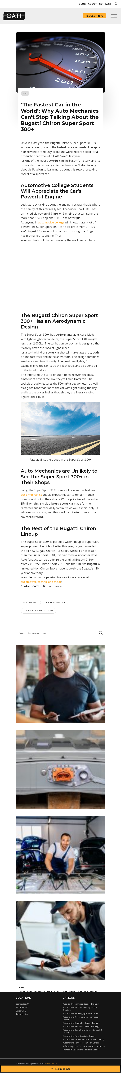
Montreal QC (22, 1007)
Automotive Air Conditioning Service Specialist (80, 1008)
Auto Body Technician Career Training (80, 1004)
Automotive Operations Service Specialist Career (82, 1031)
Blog (82, 4)
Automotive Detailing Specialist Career (81, 1013)
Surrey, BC (21, 1010)
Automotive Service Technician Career (81, 1042)
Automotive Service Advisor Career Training (83, 1039)
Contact (105, 4)
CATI (25, 93)
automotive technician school (41, 582)
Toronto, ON (22, 1014)
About (92, 4)
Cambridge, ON (23, 1004)
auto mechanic (30, 602)
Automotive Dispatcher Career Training (81, 1023)
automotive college (55, 602)
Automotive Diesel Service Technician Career (80, 1018)
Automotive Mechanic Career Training (80, 1026)
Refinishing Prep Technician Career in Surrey (84, 1046)
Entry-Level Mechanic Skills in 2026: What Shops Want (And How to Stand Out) (58, 993)
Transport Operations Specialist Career (81, 1049)
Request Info (94, 15)
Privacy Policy (50, 1063)
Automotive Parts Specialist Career (79, 1036)
